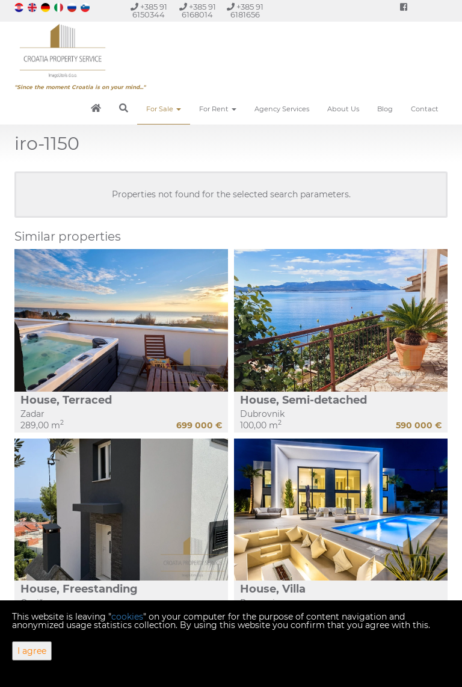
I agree (31, 650)
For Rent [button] (217, 109)
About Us (343, 109)
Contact (425, 109)
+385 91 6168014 (197, 11)
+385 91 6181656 (245, 11)
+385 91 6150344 (149, 11)
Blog (385, 109)
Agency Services (281, 109)
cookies (127, 616)
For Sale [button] (163, 109)
